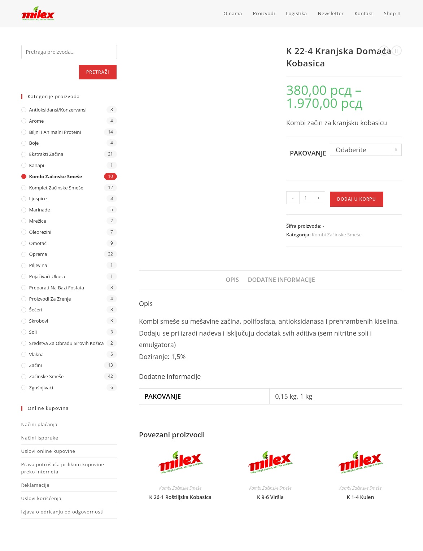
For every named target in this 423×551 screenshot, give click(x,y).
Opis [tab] (232, 280)
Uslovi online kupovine (48, 451)
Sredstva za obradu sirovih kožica (66, 343)
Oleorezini (40, 232)
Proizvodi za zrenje (50, 299)
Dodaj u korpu (356, 199)
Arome (36, 121)
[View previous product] (384, 50)
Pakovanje (308, 153)
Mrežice (37, 221)
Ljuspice (38, 198)
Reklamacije (35, 485)
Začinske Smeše (46, 376)
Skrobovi (38, 321)
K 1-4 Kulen (360, 497)
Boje (34, 143)
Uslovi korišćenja (41, 498)
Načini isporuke (39, 437)
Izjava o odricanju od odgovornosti (62, 511)
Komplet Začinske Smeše (56, 187)
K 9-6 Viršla (270, 497)
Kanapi (36, 165)
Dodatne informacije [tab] (281, 280)
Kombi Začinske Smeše (337, 234)
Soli (33, 332)
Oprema (38, 254)
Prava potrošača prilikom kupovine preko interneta (62, 468)
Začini (35, 365)
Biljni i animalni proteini (55, 132)
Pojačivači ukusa (47, 276)
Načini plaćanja (39, 424)
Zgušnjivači (41, 387)
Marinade (39, 209)
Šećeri (36, 309)
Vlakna (36, 354)
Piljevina (38, 265)
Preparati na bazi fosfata (56, 287)
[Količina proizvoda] (305, 197)
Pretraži (97, 72)
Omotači (38, 243)
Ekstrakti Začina (46, 154)
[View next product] (397, 50)
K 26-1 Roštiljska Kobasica (180, 497)
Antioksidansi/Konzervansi (58, 109)
